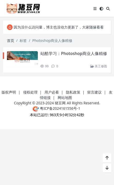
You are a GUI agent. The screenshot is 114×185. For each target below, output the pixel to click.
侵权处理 (30, 92)
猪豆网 (60, 102)
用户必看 (52, 92)
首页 (10, 40)
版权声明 (9, 92)
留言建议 (94, 92)
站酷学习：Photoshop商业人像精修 (73, 53)
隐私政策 (73, 92)
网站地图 (65, 97)
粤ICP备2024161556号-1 (56, 108)
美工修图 (98, 66)
